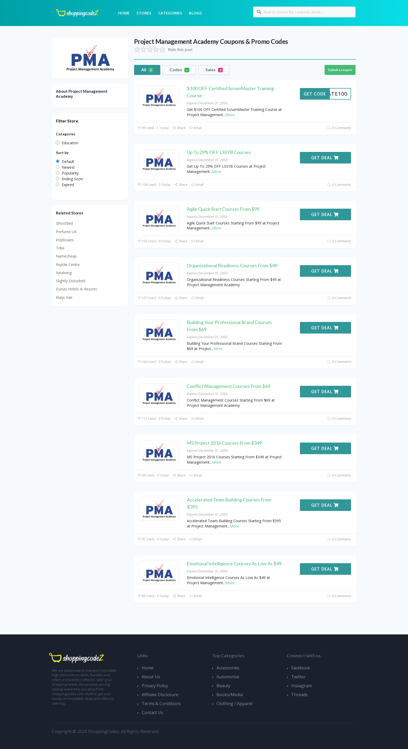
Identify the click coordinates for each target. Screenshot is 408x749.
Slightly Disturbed (70, 280)
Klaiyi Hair (64, 297)
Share (179, 128)
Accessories (227, 668)
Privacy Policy (155, 686)
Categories (170, 13)
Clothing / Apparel (234, 703)
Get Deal (325, 158)
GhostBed (64, 223)
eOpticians (65, 239)
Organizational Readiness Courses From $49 (232, 265)
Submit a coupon (340, 70)
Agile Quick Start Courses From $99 (223, 209)
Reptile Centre (68, 264)
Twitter (298, 677)
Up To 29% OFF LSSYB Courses (219, 152)
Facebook (300, 668)
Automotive (227, 677)
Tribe (60, 247)
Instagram (301, 686)
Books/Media (229, 694)
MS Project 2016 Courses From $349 (224, 443)
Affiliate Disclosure (160, 694)
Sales (214, 69)
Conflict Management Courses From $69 (228, 386)
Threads (299, 694)
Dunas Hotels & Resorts (76, 288)
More (230, 114)
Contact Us (152, 712)
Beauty (223, 686)
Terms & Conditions (161, 703)
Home (124, 13)
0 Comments (339, 128)
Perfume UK (66, 231)
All (147, 69)
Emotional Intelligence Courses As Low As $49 (234, 563)
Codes (179, 69)
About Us (151, 677)
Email (195, 128)
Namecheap (66, 256)
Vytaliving (64, 272)
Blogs (195, 13)
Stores (143, 13)
